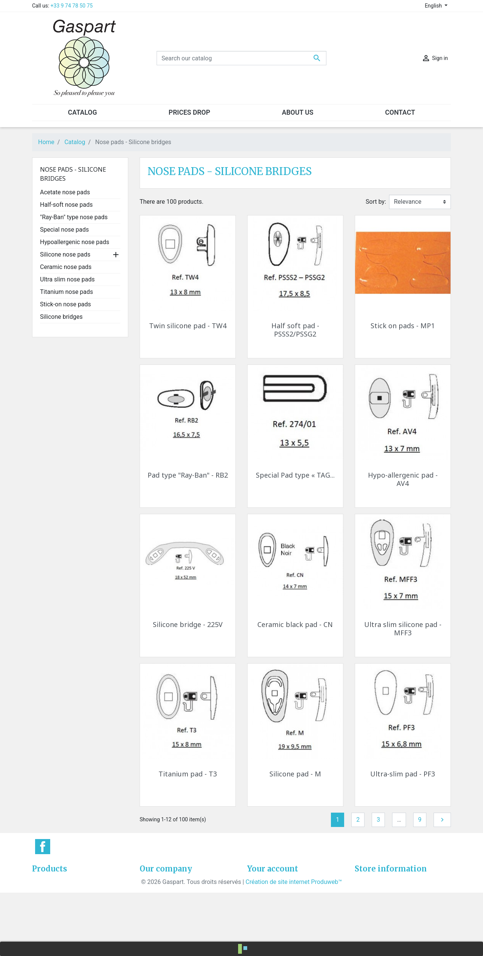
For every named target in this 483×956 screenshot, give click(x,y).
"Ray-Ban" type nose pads (74, 217)
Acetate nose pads (65, 192)
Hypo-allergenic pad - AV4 (403, 479)
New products (50, 891)
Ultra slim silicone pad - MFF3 (402, 628)
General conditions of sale (174, 881)
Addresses (261, 918)
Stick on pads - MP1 (403, 325)
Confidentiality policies (170, 900)
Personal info (265, 881)
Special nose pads (64, 229)
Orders (256, 900)
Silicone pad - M (295, 773)
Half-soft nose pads (66, 204)
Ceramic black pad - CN (295, 624)
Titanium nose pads (66, 291)
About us (152, 891)
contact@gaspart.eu (408, 936)
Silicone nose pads (65, 254)
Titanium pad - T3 (187, 773)
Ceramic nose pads (66, 267)
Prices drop (47, 881)
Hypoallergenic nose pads (74, 242)
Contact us (154, 909)
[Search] (241, 58)
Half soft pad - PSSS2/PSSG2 (295, 329)
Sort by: (376, 201)
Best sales (46, 900)
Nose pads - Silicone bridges (73, 174)
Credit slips (262, 909)
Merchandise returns (274, 891)
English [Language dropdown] (434, 6)
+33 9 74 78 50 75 (72, 6)
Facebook (42, 846)
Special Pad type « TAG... (295, 475)
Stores (148, 927)
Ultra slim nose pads (67, 279)
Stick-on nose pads (65, 304)
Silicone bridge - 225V (188, 624)
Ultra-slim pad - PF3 (402, 773)
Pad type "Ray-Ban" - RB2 (188, 475)
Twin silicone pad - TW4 (187, 325)
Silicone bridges (61, 316)
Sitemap (151, 918)
